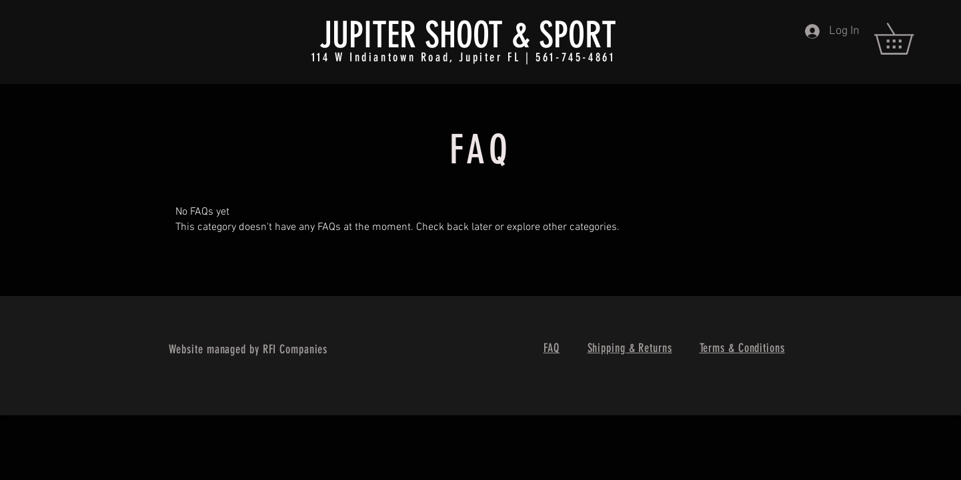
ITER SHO (418, 35)
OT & (501, 35)
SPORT (577, 35)
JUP (341, 35)
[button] (909, 39)
